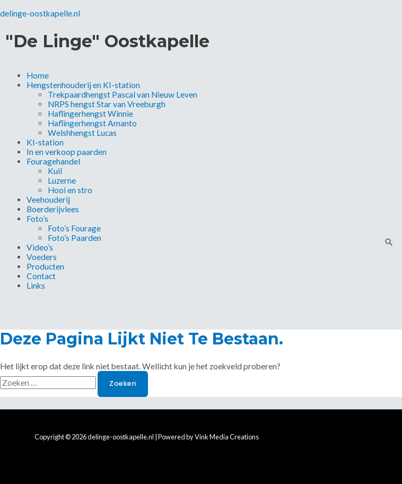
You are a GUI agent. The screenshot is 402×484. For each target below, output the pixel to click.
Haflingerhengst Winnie (90, 113)
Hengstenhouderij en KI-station (83, 85)
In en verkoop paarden (67, 152)
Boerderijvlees (53, 209)
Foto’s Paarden (74, 238)
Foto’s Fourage (74, 228)
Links (36, 285)
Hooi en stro (70, 190)
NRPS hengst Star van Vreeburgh (106, 104)
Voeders (42, 257)
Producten (45, 266)
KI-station (45, 142)
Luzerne (62, 180)
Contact (41, 276)
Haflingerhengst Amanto (92, 123)
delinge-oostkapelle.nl (40, 13)
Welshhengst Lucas (82, 132)
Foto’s (37, 218)
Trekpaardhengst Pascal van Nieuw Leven (122, 94)
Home (38, 75)
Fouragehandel (53, 161)
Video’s (40, 247)
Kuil (55, 171)
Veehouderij (48, 199)
